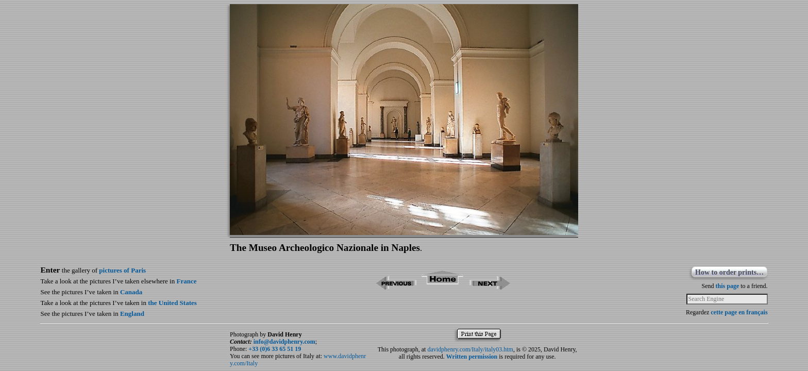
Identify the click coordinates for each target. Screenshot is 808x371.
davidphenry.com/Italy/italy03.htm (470, 349)
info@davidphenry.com (284, 341)
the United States (172, 303)
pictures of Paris (122, 270)
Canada (131, 292)
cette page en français (739, 312)
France (186, 281)
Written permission (471, 356)
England (132, 313)
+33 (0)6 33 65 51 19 (274, 348)
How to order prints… (729, 272)
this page (727, 286)
